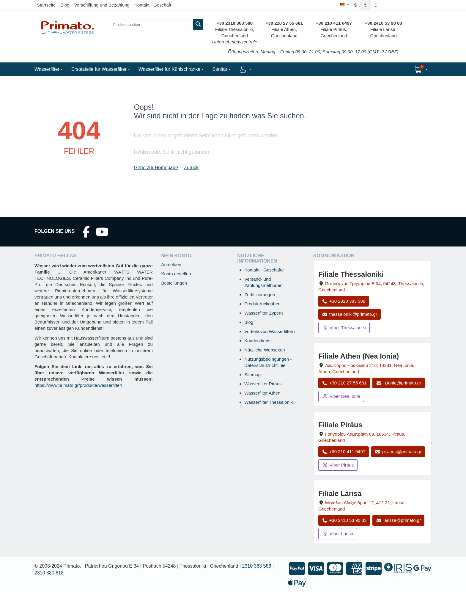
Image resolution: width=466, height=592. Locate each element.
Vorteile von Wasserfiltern (269, 331)
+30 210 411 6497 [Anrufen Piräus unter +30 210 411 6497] (343, 451)
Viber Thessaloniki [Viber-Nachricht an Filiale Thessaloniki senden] (344, 327)
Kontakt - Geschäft (152, 4)
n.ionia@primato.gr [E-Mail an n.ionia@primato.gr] (398, 382)
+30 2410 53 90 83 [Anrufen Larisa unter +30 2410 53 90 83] (344, 520)
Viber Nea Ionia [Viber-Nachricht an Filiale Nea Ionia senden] (341, 396)
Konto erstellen (176, 273)
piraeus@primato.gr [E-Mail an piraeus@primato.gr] (398, 451)
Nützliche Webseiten (264, 349)
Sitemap (252, 374)
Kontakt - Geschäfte (264, 269)
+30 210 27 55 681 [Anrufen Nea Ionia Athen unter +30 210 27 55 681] (344, 382)
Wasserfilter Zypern (263, 312)
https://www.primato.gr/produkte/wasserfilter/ (78, 385)
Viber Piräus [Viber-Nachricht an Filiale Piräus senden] (338, 464)
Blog (64, 4)
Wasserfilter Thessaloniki (269, 402)
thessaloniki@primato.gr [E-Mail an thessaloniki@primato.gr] (349, 314)
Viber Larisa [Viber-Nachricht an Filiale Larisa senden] (337, 533)
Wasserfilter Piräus (262, 383)
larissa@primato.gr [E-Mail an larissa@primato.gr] (398, 520)
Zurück (191, 167)
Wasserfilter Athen (262, 392)
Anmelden (171, 264)
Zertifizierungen (259, 294)
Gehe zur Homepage (156, 167)
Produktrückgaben (262, 303)
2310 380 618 (49, 572)
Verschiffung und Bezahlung (102, 4)
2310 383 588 (256, 566)
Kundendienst (258, 340)
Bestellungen (174, 282)
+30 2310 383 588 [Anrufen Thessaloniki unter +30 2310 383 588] (343, 301)
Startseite (46, 4)
